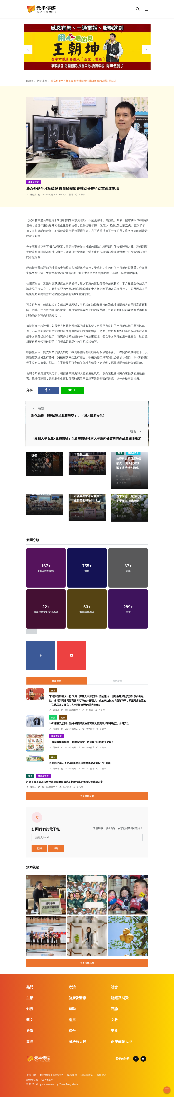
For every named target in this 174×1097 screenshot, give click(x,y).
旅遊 (29, 1031)
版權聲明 (101, 1075)
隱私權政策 (87, 1075)
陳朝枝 (38, 460)
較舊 (136, 431)
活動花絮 (42, 80)
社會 (120, 453)
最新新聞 (56, 681)
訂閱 (39, 848)
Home (29, 80)
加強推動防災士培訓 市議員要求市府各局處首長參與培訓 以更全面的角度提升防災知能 (87, 500)
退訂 (56, 848)
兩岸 (53, 690)
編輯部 (123, 472)
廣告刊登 (31, 1075)
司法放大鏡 (77, 1042)
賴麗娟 (56, 710)
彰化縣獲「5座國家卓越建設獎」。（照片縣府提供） (68, 415)
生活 (29, 998)
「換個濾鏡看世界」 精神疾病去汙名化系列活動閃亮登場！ (81, 742)
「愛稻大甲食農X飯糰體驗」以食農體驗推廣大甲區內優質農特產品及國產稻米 (86, 438)
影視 (29, 1009)
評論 (114, 1009)
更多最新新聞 (87, 796)
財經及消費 (133, 453)
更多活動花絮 (87, 963)
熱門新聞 (117, 681)
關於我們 (58, 1075)
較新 (37, 408)
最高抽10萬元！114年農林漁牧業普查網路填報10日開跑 (80, 763)
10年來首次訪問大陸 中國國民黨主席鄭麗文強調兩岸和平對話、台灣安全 (89, 723)
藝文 (29, 1020)
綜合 (53, 757)
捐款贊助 (45, 1075)
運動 (72, 1009)
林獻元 (33, 194)
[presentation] (28, 49)
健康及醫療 (33, 182)
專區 (29, 1042)
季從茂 (123, 505)
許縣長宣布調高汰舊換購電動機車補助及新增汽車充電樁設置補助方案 (64, 781)
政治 (53, 718)
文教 (114, 1020)
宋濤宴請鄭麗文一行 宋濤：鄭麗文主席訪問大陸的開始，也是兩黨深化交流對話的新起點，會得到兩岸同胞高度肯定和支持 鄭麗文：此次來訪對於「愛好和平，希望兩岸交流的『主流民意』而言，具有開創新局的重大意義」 (97, 700)
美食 (114, 1031)
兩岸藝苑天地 (121, 1042)
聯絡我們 (72, 1075)
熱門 (29, 987)
